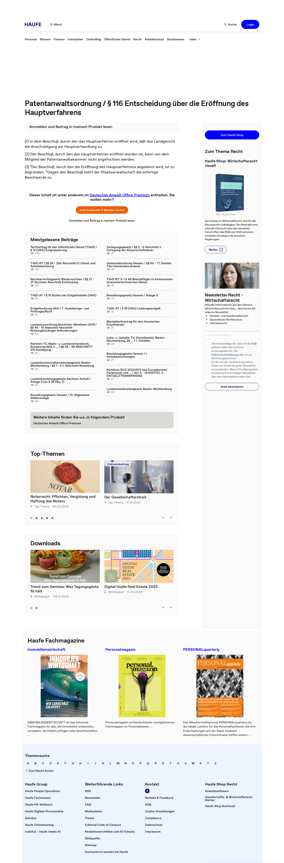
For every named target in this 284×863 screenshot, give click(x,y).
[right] (170, 517)
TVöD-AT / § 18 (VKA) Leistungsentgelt (133, 308)
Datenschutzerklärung (224, 355)
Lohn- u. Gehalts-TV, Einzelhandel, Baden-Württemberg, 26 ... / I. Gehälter (136, 339)
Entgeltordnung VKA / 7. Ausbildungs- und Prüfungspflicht (59, 310)
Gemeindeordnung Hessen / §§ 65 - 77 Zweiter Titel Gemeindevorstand (139, 265)
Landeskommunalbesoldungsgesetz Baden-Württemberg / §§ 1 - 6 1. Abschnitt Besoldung (62, 364)
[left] (163, 517)
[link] (31, 39)
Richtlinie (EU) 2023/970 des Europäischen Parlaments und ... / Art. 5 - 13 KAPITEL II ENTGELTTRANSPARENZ (137, 372)
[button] (250, 24)
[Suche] (230, 24)
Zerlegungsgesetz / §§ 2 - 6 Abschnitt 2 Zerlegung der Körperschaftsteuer (134, 248)
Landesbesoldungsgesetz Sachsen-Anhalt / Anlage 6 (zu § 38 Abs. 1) (60, 380)
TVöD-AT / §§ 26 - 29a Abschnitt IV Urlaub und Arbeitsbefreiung (62, 265)
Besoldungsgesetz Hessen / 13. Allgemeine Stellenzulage (59, 396)
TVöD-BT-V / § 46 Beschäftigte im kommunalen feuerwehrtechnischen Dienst (140, 281)
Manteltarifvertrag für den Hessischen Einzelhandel (133, 323)
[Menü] (56, 24)
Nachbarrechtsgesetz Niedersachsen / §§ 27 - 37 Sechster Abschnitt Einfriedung (62, 281)
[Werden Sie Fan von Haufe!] (147, 791)
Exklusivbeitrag (118, 464)
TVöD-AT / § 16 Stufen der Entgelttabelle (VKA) (63, 295)
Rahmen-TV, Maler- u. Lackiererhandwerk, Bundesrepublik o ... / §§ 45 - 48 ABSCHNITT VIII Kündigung (61, 346)
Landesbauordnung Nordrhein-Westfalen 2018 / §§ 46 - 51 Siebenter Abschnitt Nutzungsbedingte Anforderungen (63, 327)
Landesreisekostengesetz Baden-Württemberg (139, 388)
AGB (254, 343)
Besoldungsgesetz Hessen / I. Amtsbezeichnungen (127, 355)
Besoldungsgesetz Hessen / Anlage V (132, 295)
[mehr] (195, 39)
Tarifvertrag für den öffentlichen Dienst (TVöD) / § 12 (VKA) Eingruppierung (63, 248)
